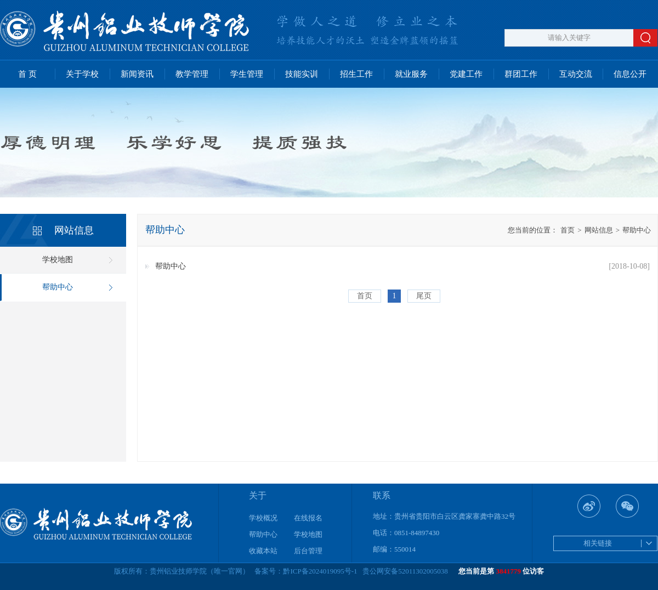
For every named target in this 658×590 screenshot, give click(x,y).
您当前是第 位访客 (501, 571)
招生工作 (356, 74)
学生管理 (246, 74)
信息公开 (630, 74)
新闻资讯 (137, 74)
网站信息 (594, 230)
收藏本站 (263, 551)
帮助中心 (57, 287)
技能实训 (301, 74)
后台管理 (308, 551)
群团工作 (520, 74)
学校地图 (57, 260)
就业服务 (411, 74)
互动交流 (575, 74)
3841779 (508, 571)
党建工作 (466, 74)
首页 (567, 230)
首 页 (27, 74)
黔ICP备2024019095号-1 (320, 571)
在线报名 (308, 518)
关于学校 (82, 74)
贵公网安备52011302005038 (405, 571)
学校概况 (263, 518)
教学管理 (191, 74)
